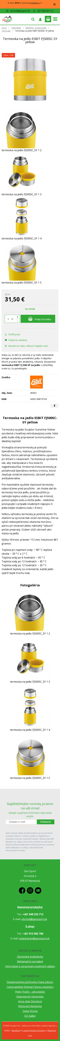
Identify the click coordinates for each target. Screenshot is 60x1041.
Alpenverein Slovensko (30, 996)
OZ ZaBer (30, 1016)
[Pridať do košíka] (38, 319)
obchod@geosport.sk (20, 10)
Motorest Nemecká (30, 1006)
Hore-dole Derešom (30, 1001)
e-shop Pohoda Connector (33, 1030)
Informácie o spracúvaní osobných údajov (30, 966)
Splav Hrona (30, 1011)
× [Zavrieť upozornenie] (54, 4)
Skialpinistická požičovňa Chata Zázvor (30, 982)
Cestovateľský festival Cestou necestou (30, 987)
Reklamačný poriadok (30, 961)
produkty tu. (34, 3)
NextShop (16, 1030)
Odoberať (45, 821)
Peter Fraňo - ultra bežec (30, 992)
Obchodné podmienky (30, 956)
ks (12, 318)
